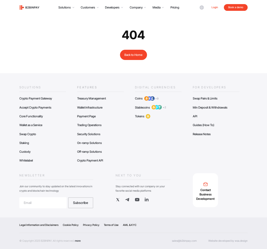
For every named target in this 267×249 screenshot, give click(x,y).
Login (215, 7)
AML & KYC (129, 224)
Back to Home (133, 54)
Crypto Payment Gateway (35, 98)
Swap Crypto (27, 134)
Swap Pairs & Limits (205, 98)
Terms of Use (111, 224)
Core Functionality (31, 116)
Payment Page (86, 116)
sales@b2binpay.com (184, 240)
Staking (24, 143)
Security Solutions (88, 134)
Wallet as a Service (30, 125)
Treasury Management (91, 98)
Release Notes (202, 134)
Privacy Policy (91, 224)
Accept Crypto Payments (35, 107)
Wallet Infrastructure (89, 107)
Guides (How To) (203, 125)
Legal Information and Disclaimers (38, 224)
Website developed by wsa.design (228, 240)
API (195, 116)
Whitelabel (26, 160)
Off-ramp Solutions (89, 151)
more (78, 240)
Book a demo (235, 7)
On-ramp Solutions (89, 143)
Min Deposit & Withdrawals (210, 107)
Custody (25, 151)
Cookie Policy (71, 224)
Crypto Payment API (90, 160)
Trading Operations (89, 125)
